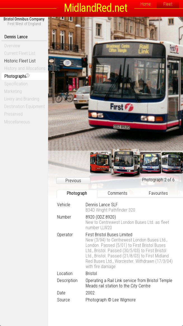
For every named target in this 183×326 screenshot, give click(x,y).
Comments (117, 193)
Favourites (158, 193)
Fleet (167, 4)
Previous (73, 180)
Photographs (16, 76)
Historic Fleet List (20, 61)
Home (145, 4)
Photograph (77, 193)
